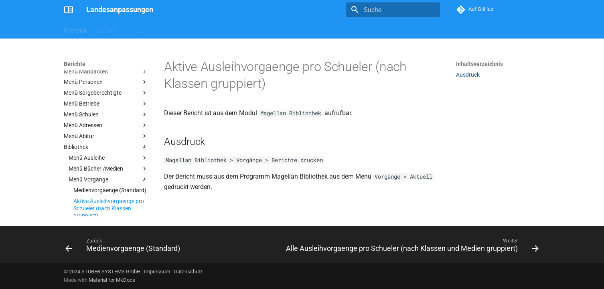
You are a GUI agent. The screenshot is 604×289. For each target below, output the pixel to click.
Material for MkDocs (112, 280)
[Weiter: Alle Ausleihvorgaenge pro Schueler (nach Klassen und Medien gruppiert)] (411, 247)
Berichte (133, 29)
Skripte (105, 29)
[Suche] (393, 9)
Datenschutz (188, 272)
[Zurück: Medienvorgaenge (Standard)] (124, 247)
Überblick (75, 29)
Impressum (157, 272)
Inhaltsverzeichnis (479, 64)
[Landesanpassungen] (69, 10)
